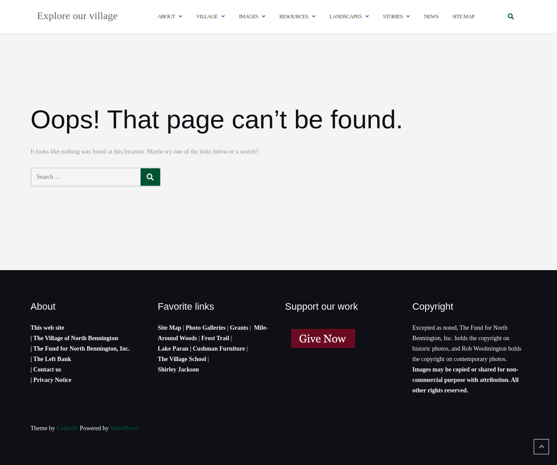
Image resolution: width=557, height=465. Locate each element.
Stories (393, 16)
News (431, 16)
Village (207, 16)
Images (248, 16)
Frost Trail (215, 338)
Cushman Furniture (219, 348)
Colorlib (67, 428)
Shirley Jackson (178, 369)
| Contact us (45, 369)
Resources (293, 16)
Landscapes (345, 16)
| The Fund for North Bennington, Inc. (80, 348)
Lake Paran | (174, 348)
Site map (463, 16)
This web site (47, 327)
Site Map (169, 327)
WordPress (124, 428)
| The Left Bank (50, 359)
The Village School (182, 359)
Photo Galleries (205, 327)
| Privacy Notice (50, 380)
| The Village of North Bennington (74, 338)
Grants (239, 327)
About (166, 16)
